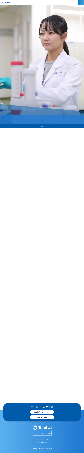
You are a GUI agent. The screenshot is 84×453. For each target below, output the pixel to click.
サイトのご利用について (41, 442)
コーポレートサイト (40, 433)
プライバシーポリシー (41, 439)
